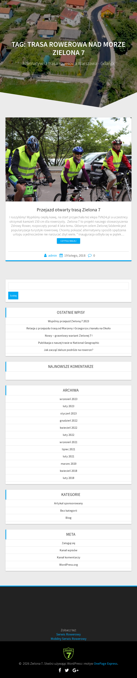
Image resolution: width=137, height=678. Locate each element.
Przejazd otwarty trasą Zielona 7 (68, 210)
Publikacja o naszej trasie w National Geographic (68, 342)
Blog (68, 517)
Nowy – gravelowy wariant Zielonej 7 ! (68, 335)
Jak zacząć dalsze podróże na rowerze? (68, 350)
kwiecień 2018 (68, 471)
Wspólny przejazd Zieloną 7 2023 (68, 321)
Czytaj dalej (68, 240)
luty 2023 (68, 406)
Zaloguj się (68, 543)
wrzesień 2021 (68, 442)
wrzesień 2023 (68, 399)
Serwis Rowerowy (68, 634)
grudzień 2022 (68, 420)
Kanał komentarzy (68, 557)
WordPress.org (68, 564)
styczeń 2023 (68, 413)
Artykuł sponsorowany (68, 503)
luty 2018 (68, 478)
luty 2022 (68, 435)
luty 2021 (68, 456)
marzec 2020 (68, 463)
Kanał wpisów (68, 550)
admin (52, 255)
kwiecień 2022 (68, 427)
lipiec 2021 (68, 449)
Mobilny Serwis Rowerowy (68, 639)
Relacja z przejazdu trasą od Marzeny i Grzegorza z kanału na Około (68, 328)
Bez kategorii (68, 510)
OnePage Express (105, 663)
